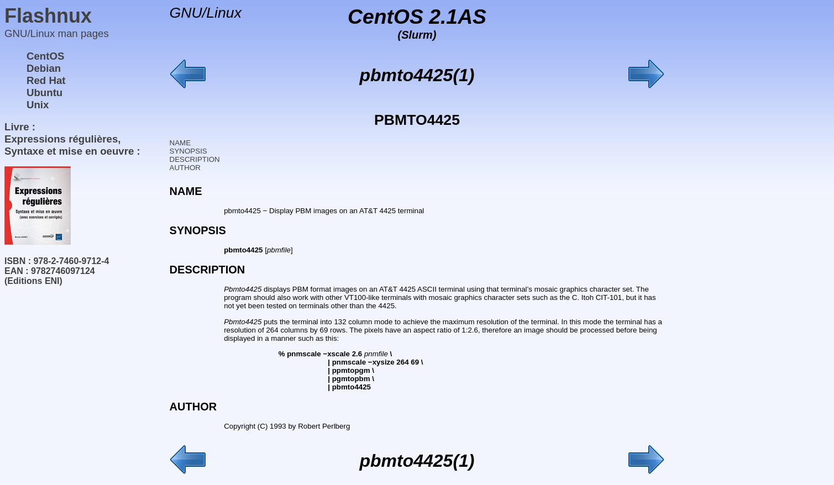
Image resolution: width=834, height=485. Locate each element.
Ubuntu (44, 92)
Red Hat (46, 80)
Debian (44, 68)
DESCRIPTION (195, 159)
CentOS (45, 56)
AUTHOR (185, 168)
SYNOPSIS (188, 151)
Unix (38, 104)
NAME (180, 143)
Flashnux (48, 15)
